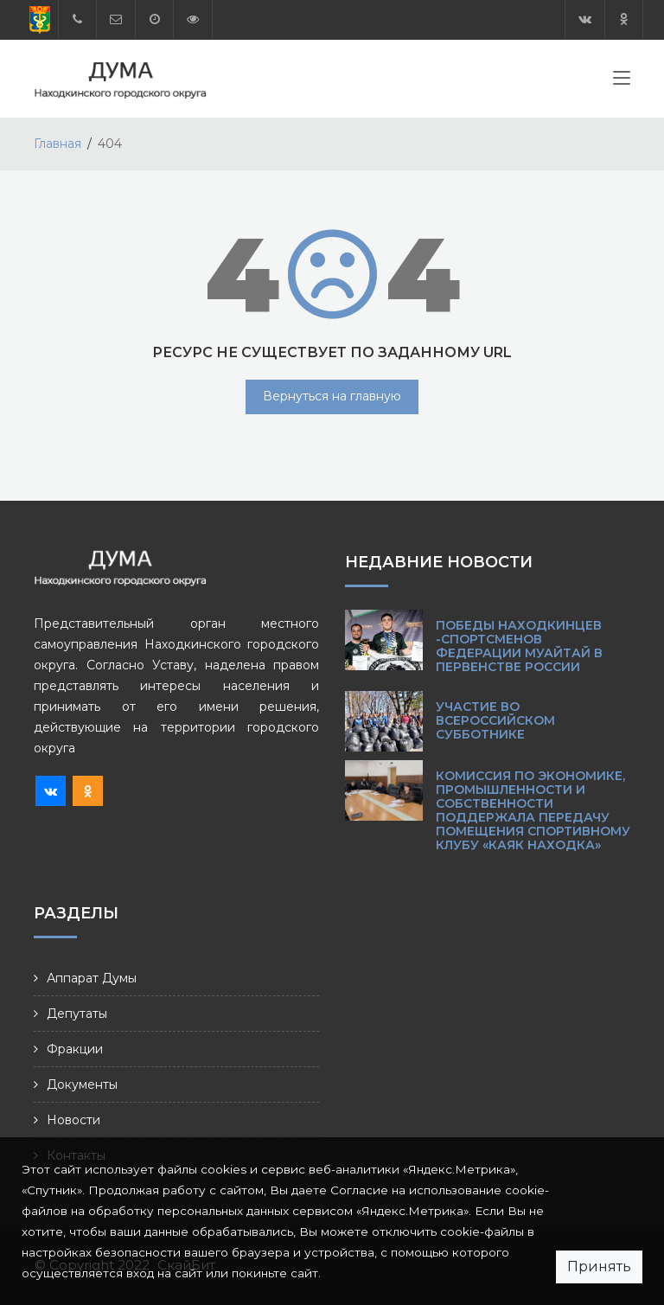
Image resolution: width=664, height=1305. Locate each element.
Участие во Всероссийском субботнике (495, 720)
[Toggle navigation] (621, 81)
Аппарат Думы (92, 978)
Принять (599, 1266)
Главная (57, 143)
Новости (73, 1120)
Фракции (75, 1049)
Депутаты (77, 1013)
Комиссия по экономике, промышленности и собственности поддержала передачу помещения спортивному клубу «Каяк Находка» (533, 810)
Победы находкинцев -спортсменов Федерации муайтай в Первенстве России (519, 646)
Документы (82, 1084)
